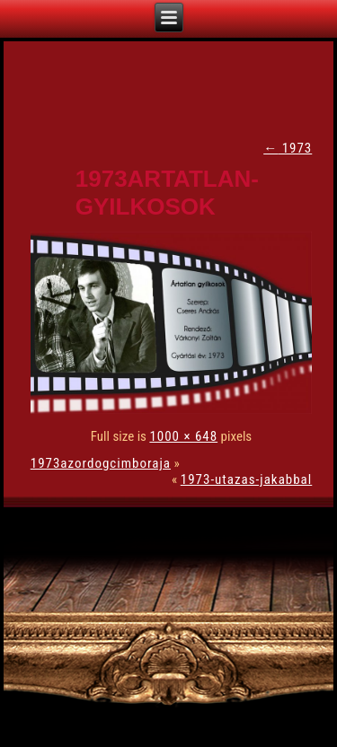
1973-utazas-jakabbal (246, 479)
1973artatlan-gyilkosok (167, 192)
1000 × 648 (183, 436)
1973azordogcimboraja (101, 463)
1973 (287, 148)
